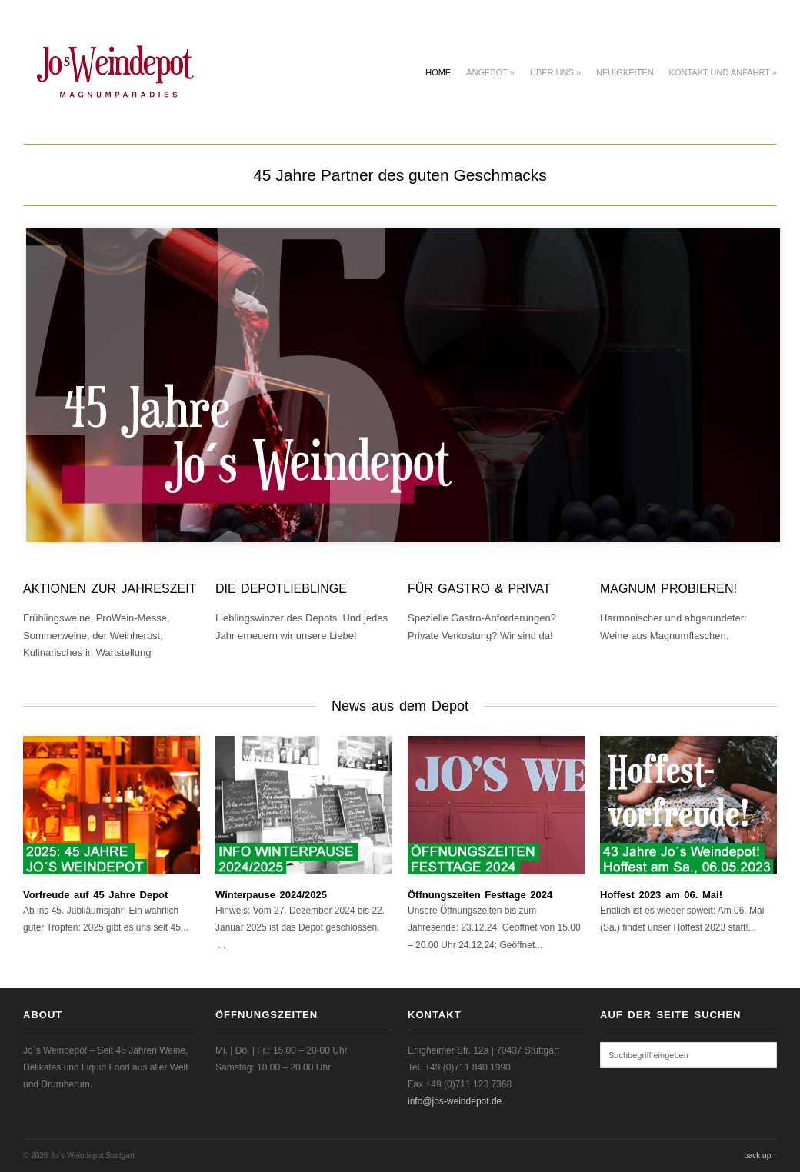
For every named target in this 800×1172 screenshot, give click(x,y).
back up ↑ (760, 1155)
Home (438, 72)
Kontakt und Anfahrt (723, 72)
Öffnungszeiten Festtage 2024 (480, 895)
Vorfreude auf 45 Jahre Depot (95, 895)
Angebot (490, 72)
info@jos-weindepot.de (455, 1101)
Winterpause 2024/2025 (271, 895)
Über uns (555, 72)
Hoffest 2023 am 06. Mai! (661, 895)
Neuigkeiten (625, 72)
